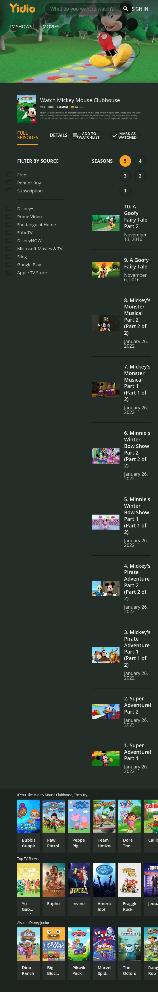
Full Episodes (27, 135)
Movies (51, 26)
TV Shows (20, 26)
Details (59, 135)
